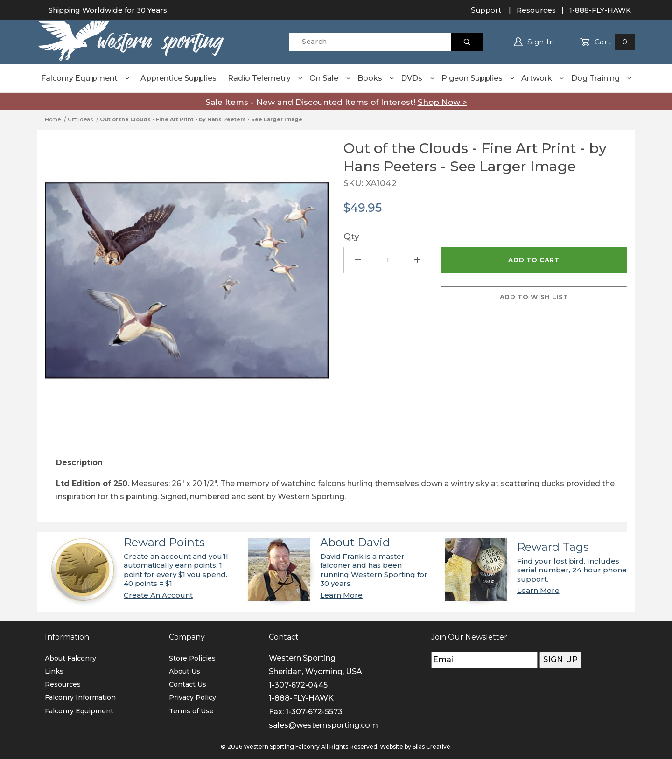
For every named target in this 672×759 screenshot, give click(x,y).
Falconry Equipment (85, 78)
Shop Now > (442, 102)
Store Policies (192, 658)
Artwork (543, 78)
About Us (184, 671)
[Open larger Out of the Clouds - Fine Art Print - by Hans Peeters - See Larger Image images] (187, 287)
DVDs (418, 78)
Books (376, 78)
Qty (351, 236)
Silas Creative (431, 746)
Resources (536, 10)
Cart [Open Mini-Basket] (607, 42)
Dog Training (601, 78)
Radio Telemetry (265, 78)
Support (486, 10)
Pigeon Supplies (478, 78)
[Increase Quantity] (418, 260)
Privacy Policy (192, 697)
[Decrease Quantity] (358, 260)
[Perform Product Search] (467, 42)
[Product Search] (370, 42)
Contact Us (187, 684)
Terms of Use (191, 711)
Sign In (534, 41)
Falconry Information (80, 697)
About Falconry (70, 658)
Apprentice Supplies (178, 78)
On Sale (330, 78)
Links (54, 671)
